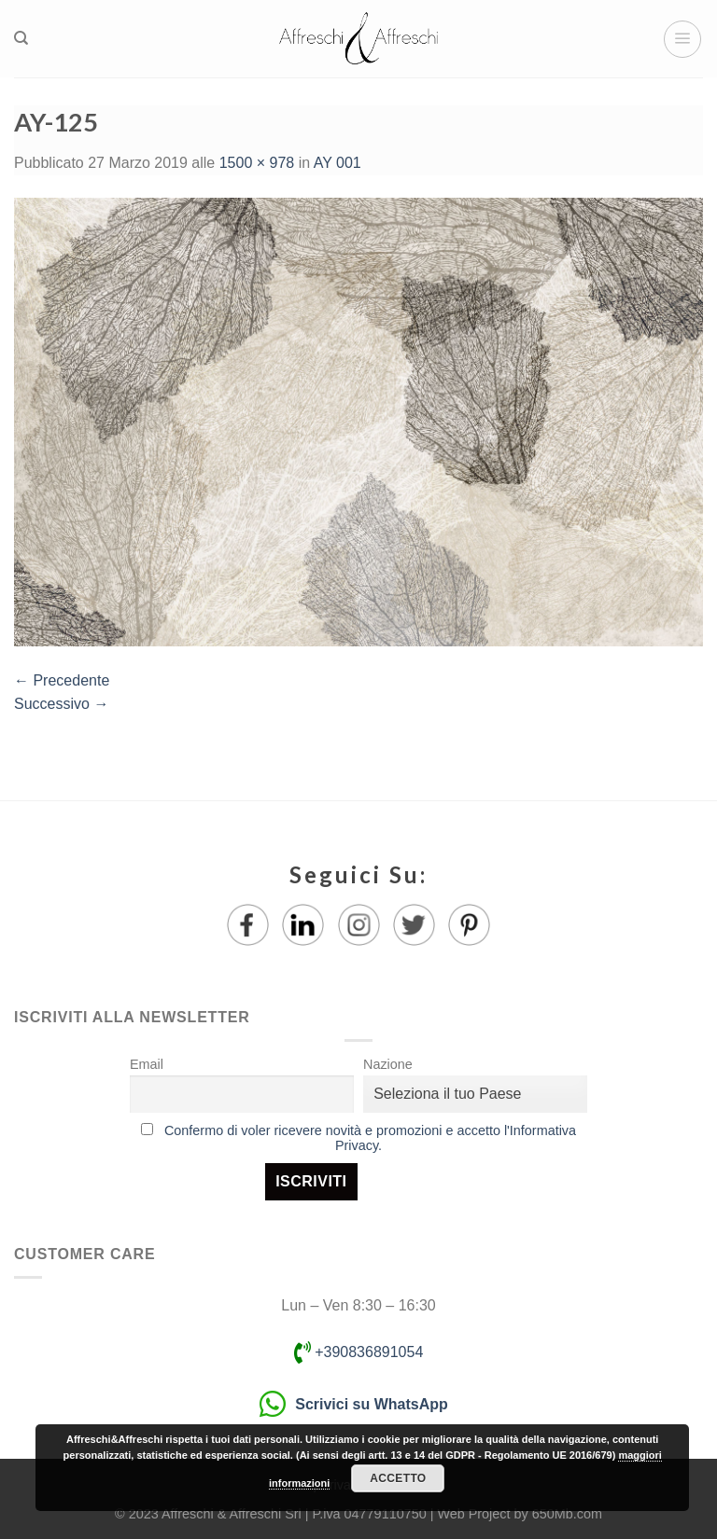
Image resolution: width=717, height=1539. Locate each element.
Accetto (398, 1478)
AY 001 (337, 163)
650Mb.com (567, 1513)
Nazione (388, 1064)
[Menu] (682, 39)
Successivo (61, 704)
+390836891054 (359, 1352)
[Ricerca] (21, 38)
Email (146, 1064)
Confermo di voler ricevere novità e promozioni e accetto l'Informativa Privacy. (370, 1138)
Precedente (61, 680)
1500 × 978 (257, 163)
